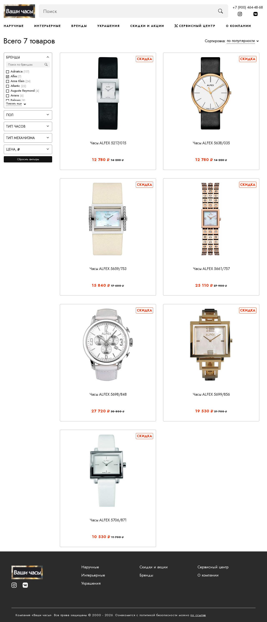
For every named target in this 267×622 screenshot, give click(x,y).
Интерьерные (47, 26)
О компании (238, 26)
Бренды (79, 26)
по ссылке (198, 615)
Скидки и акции (147, 26)
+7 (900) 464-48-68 (248, 7)
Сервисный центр (195, 26)
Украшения (108, 26)
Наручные (14, 26)
